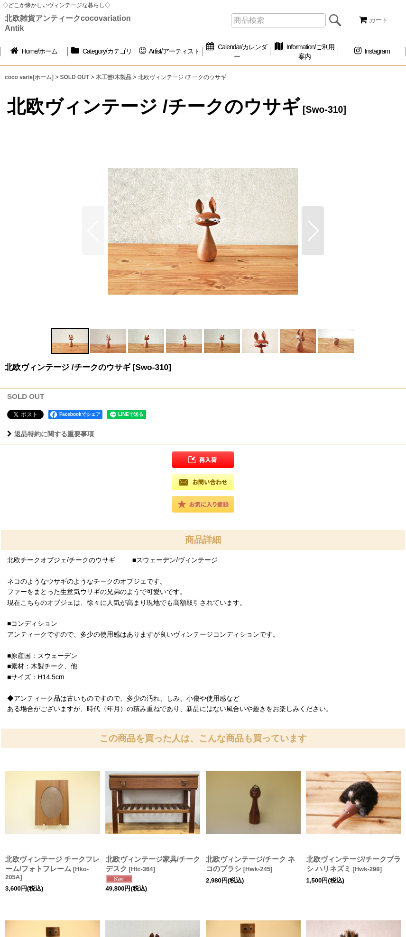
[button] (313, 230)
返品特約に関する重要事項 (50, 434)
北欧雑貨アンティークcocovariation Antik (68, 23)
